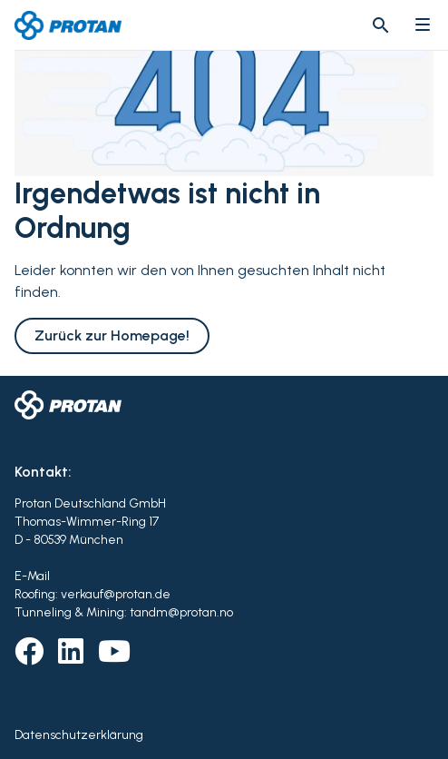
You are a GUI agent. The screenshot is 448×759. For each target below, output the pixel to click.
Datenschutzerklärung (79, 735)
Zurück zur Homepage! (112, 335)
